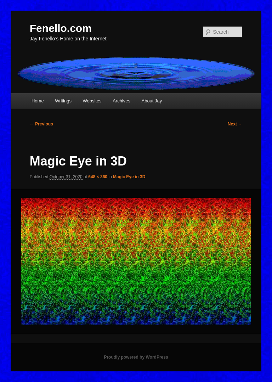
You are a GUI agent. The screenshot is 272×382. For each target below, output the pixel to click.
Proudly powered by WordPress (136, 357)
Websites (92, 100)
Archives (121, 100)
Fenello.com (61, 28)
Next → (235, 124)
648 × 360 (97, 176)
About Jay (151, 100)
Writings (63, 100)
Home (38, 100)
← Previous (41, 124)
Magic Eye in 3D (129, 176)
